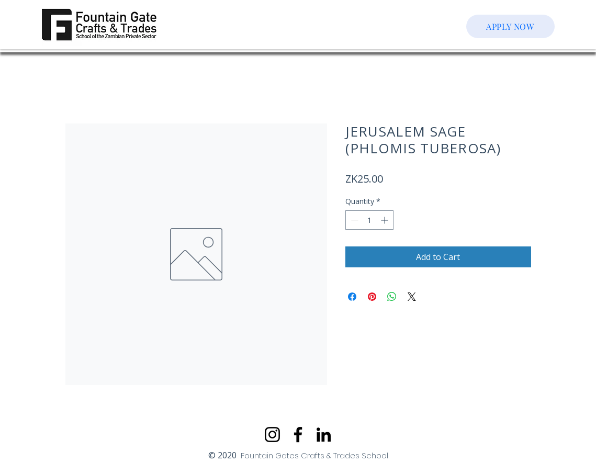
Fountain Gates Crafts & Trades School (314, 455)
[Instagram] (272, 434)
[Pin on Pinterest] (372, 296)
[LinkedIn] (323, 434)
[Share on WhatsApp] (392, 296)
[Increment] (385, 220)
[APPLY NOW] (510, 26)
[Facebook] (298, 434)
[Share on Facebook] (352, 296)
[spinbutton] (369, 220)
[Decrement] (353, 220)
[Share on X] (412, 296)
